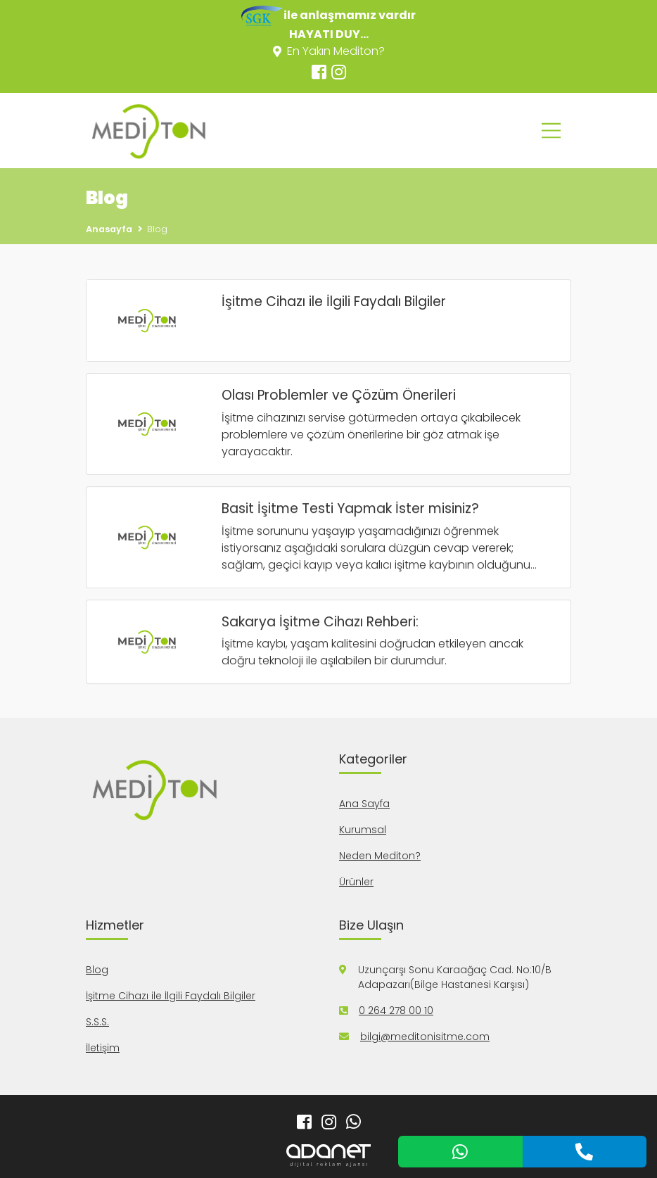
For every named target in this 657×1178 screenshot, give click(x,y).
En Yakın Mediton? (329, 51)
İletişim (103, 1048)
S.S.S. (97, 1022)
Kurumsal (362, 830)
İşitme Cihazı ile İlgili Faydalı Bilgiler (170, 996)
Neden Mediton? (380, 856)
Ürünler (356, 882)
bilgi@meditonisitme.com (425, 1037)
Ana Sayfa (364, 804)
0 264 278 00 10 (396, 1010)
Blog (97, 970)
